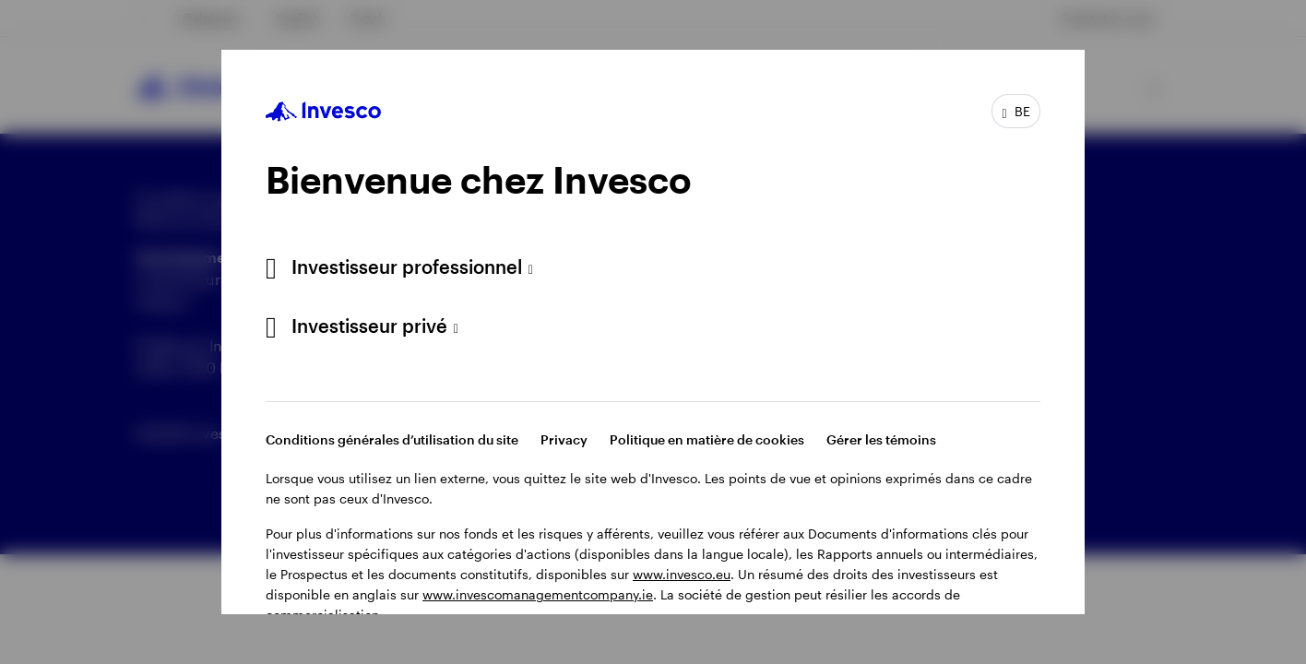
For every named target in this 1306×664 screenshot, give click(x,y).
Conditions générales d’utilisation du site (392, 439)
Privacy (564, 439)
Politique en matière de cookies (707, 439)
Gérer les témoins (881, 439)
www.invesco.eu (681, 574)
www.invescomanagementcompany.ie (537, 594)
